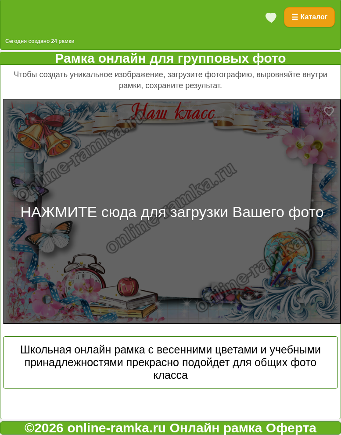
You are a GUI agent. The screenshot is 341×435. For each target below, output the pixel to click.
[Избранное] (271, 17)
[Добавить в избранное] (329, 111)
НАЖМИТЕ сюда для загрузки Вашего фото (171, 211)
